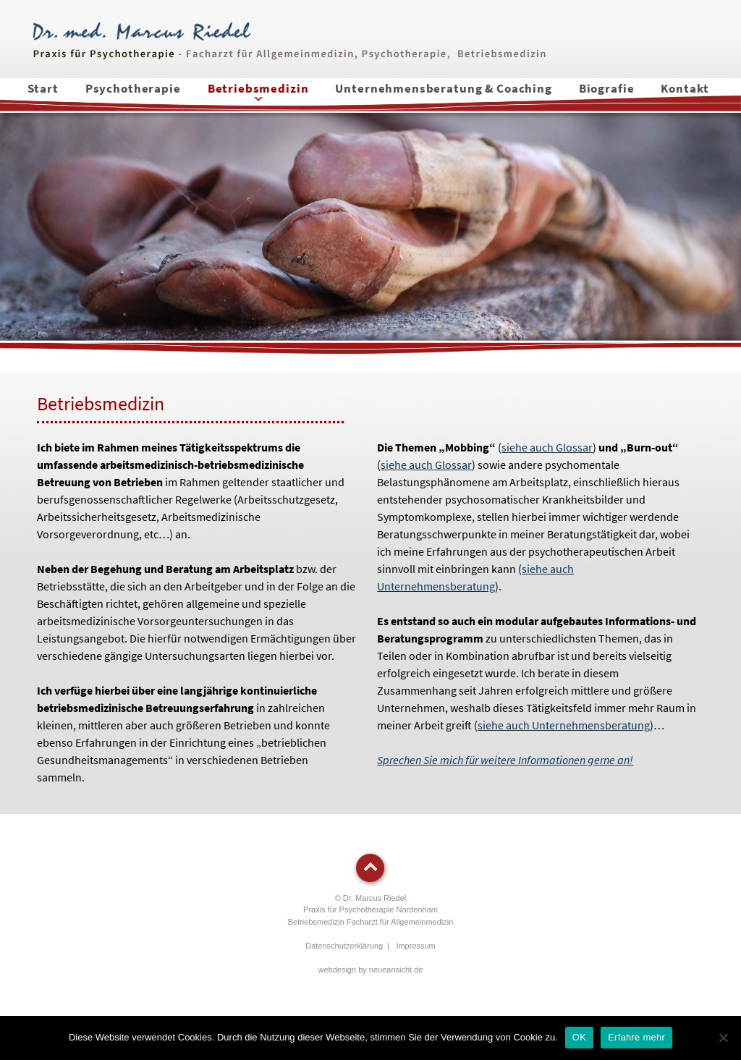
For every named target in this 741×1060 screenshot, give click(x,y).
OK (579, 1037)
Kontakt (684, 88)
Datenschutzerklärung (344, 945)
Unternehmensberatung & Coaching (443, 88)
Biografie (607, 88)
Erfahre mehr (636, 1037)
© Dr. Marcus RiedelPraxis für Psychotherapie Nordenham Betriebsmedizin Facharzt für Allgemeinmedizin (371, 910)
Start (43, 88)
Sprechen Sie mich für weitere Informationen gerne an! (505, 759)
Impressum (415, 945)
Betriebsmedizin (258, 88)
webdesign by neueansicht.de (370, 969)
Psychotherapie (133, 88)
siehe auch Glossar (547, 447)
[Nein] (723, 1037)
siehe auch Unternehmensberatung (564, 725)
